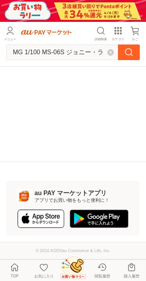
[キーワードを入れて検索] (62, 52)
